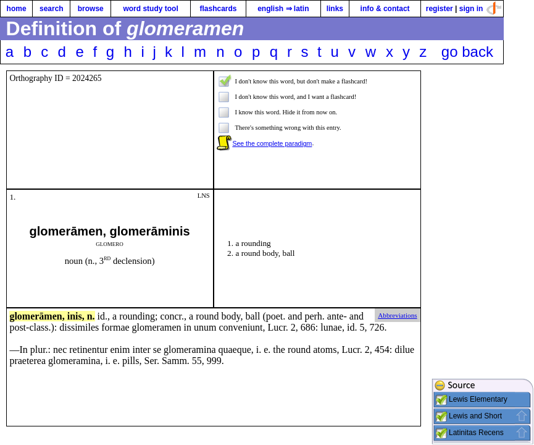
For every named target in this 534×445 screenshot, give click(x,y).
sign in (471, 8)
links (335, 8)
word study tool (150, 8)
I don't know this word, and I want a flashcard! (295, 96)
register (439, 8)
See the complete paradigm (272, 143)
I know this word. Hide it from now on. (286, 112)
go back (467, 51)
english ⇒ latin (283, 8)
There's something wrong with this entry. (288, 127)
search (52, 8)
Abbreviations (397, 315)
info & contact (385, 8)
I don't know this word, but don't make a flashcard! (301, 81)
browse (91, 8)
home (17, 8)
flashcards (217, 8)
